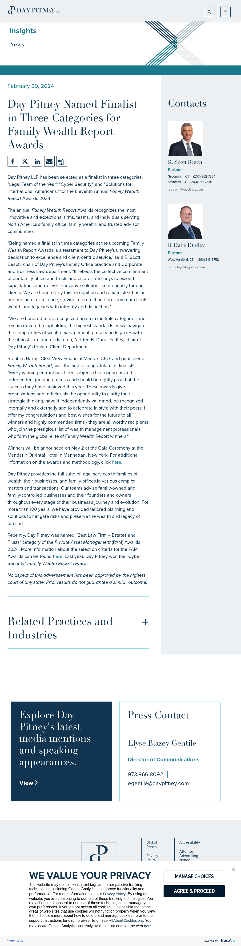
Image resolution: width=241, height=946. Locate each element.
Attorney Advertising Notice (188, 856)
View (28, 782)
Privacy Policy (152, 858)
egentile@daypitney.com (158, 783)
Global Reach (151, 844)
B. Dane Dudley (186, 245)
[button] (233, 870)
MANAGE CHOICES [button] (194, 876)
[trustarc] (227, 941)
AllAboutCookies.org (126, 920)
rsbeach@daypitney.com (185, 189)
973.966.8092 (145, 774)
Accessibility (189, 842)
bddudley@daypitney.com (186, 267)
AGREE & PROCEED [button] (194, 891)
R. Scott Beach (185, 162)
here (116, 462)
